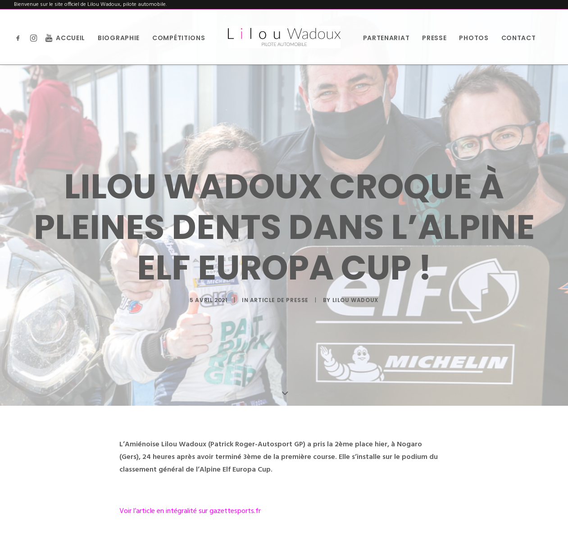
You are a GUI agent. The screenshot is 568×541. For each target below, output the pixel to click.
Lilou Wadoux (355, 299)
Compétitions (178, 37)
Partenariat (386, 37)
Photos (473, 37)
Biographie (119, 37)
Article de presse (279, 299)
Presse (434, 37)
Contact (518, 37)
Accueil (70, 37)
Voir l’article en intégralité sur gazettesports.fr (190, 508)
